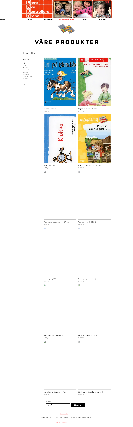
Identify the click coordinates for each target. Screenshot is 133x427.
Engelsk (25, 72)
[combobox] (101, 53)
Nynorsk (25, 67)
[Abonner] (78, 405)
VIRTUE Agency (66, 422)
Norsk (25, 65)
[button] (107, 2)
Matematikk (26, 70)
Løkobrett (26, 74)
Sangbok (25, 78)
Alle (24, 63)
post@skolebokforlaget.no (83, 417)
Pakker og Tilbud (28, 76)
